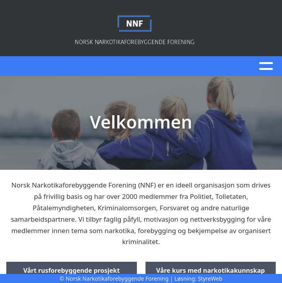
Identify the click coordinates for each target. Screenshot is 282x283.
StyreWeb (210, 278)
